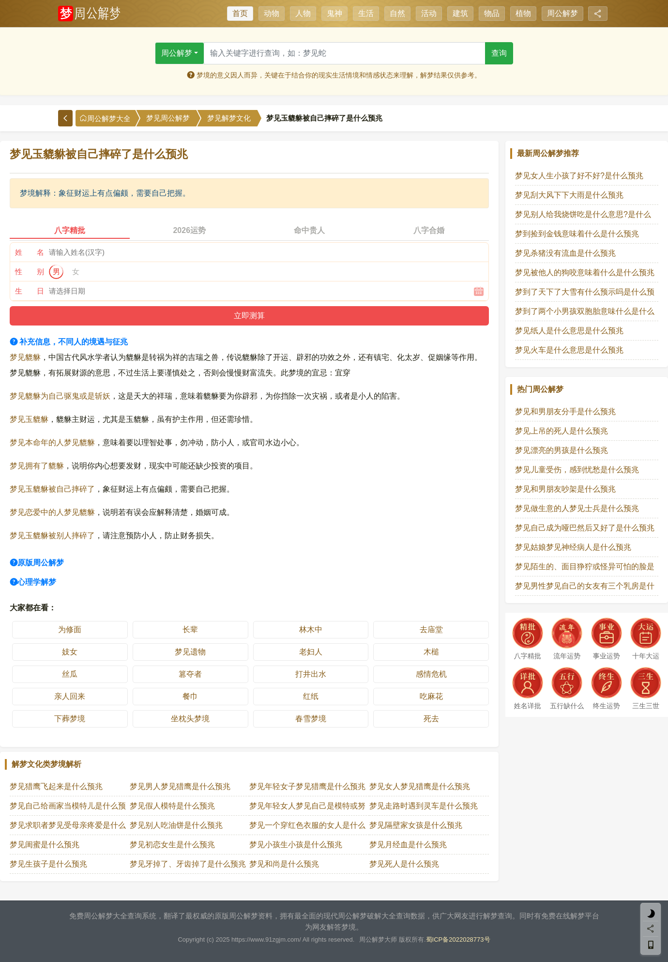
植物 (523, 13)
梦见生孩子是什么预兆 (48, 864)
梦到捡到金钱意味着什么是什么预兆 (577, 234)
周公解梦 (562, 13)
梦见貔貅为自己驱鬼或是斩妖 (60, 396)
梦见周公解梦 (168, 118)
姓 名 (29, 252)
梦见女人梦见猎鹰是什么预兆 (419, 786)
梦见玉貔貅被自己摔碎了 (52, 489)
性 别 (29, 271)
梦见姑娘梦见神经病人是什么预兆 (573, 547)
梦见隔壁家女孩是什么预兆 (415, 825)
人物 (303, 13)
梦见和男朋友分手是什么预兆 (565, 411)
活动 (429, 13)
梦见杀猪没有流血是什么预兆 (565, 253)
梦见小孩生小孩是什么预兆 (295, 844)
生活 (366, 13)
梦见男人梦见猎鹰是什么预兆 (180, 786)
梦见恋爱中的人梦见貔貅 (52, 512)
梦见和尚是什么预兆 (284, 864)
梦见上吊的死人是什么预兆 (561, 431)
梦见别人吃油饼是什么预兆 (176, 825)
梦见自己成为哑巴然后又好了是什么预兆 (584, 528)
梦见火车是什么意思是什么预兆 (569, 350)
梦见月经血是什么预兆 (408, 844)
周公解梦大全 (105, 118)
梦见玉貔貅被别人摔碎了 (52, 535)
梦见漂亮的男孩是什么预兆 (561, 450)
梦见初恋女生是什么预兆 (172, 844)
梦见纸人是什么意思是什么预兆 (569, 330)
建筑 (460, 13)
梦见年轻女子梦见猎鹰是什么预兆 (307, 786)
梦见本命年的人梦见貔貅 (52, 442)
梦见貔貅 (25, 357)
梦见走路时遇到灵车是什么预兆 (423, 806)
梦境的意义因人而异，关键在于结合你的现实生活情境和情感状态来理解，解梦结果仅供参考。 (334, 75)
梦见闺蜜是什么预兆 (44, 844)
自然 (397, 13)
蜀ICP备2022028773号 (458, 939)
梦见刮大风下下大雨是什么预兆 (569, 195)
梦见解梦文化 (229, 118)
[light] (650, 913)
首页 (240, 13)
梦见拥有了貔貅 (37, 466)
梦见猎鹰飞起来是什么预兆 (56, 786)
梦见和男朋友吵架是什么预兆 (565, 489)
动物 (271, 13)
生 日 (29, 291)
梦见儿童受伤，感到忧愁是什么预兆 (577, 469)
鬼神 (334, 13)
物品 (492, 13)
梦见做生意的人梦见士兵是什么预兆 (577, 508)
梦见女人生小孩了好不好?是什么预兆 (579, 175)
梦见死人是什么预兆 (404, 864)
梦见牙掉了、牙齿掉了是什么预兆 (188, 864)
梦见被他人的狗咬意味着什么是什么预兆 (584, 272)
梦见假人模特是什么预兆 (172, 806)
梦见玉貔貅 (29, 419)
